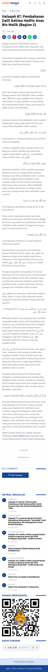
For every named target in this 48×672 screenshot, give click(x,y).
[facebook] (30, 3)
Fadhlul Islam (12, 499)
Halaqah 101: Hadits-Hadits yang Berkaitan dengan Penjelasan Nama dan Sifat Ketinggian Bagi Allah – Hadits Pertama (26, 536)
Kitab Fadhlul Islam (21, 436)
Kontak (22, 662)
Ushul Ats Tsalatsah (14, 515)
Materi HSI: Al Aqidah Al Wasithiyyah (24, 577)
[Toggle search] (39, 3)
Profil (16, 662)
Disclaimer (30, 662)
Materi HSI (11, 546)
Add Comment (15, 475)
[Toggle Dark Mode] (35, 3)
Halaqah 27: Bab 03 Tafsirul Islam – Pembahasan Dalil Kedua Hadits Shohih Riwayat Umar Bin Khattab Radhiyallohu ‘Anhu (25, 505)
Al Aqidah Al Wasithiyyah (16, 532)
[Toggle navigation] (44, 3)
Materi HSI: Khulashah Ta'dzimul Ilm (23, 587)
